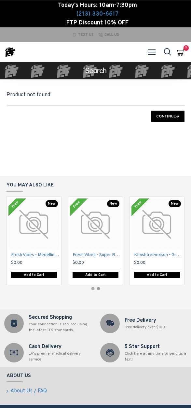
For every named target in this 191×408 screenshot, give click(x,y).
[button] (92, 288)
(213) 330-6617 (97, 14)
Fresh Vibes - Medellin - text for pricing (35, 255)
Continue (166, 116)
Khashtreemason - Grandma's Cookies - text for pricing (158, 255)
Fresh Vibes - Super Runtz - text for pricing (97, 255)
